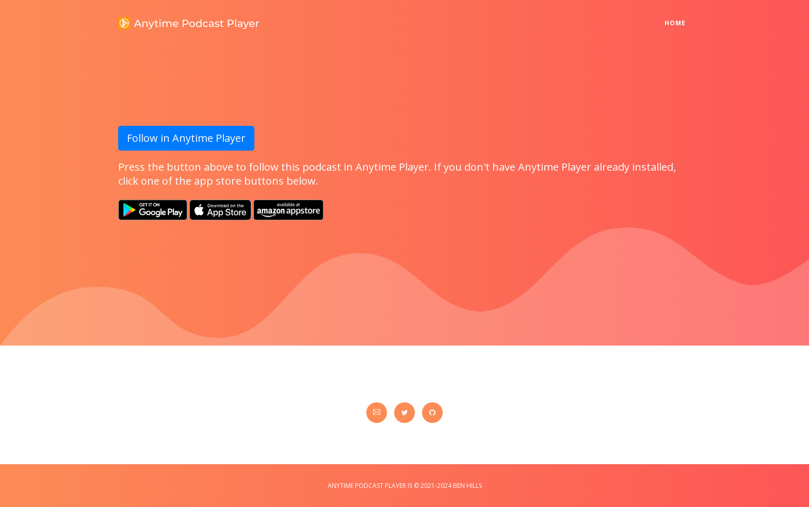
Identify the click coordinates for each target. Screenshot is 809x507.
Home (678, 16)
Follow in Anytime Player (186, 138)
